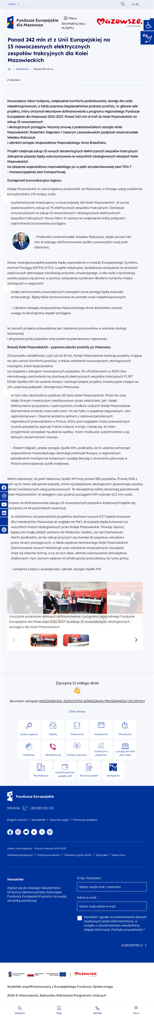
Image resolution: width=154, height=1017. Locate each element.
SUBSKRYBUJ (132, 945)
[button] (149, 25)
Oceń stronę (77, 711)
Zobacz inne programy (19, 848)
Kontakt (97, 1013)
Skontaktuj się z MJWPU (73, 25)
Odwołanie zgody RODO (77, 854)
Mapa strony (119, 854)
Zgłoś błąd (101, 854)
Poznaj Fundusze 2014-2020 (50, 848)
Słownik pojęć (59, 820)
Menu (136, 1013)
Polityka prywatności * (128, 930)
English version (17, 820)
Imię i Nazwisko (89, 878)
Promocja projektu (85, 820)
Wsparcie (20, 1013)
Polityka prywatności (48, 854)
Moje (59, 1013)
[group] (75, 603)
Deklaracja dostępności (20, 854)
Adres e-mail (88, 897)
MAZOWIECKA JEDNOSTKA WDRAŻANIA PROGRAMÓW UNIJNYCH (92, 701)
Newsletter (38, 820)
